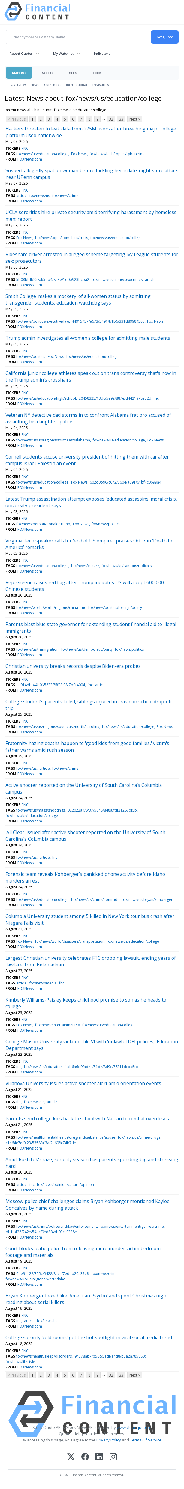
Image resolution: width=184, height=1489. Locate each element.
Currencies (52, 84)
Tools (96, 72)
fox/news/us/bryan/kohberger (147, 899)
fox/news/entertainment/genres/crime (132, 1226)
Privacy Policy (108, 1440)
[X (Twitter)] (71, 1457)
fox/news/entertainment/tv (57, 1024)
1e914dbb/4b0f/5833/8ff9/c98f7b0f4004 (50, 684)
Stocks (47, 72)
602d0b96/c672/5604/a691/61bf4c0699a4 (125, 482)
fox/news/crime (65, 195)
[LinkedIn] (99, 1457)
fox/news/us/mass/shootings (40, 810)
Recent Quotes (21, 53)
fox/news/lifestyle (20, 1361)
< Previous (17, 119)
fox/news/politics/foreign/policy (115, 607)
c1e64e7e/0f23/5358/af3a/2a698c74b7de (41, 1142)
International (76, 84)
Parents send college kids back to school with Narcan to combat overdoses (87, 1118)
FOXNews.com (29, 159)
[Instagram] (113, 1457)
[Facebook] (85, 1457)
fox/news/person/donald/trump (43, 524)
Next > (134, 119)
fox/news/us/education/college (42, 153)
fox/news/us (39, 195)
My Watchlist (63, 53)
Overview (18, 84)
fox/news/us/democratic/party (87, 649)
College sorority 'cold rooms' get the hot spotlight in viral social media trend (88, 1337)
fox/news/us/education (43, 1066)
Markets (19, 72)
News (35, 84)
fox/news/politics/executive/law (42, 321)
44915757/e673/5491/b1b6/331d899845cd (108, 321)
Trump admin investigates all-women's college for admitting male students (87, 338)
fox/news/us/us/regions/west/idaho (35, 1279)
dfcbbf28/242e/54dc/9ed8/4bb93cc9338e (41, 1231)
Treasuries (100, 84)
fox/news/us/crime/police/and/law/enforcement (56, 1226)
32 (111, 119)
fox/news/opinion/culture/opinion (65, 1184)
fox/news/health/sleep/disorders (44, 1356)
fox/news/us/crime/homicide (95, 899)
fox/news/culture (85, 565)
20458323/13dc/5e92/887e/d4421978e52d (115, 398)
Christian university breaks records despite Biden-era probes (73, 666)
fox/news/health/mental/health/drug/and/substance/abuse (65, 1137)
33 (121, 119)
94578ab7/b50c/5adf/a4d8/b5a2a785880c (110, 1356)
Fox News (79, 153)
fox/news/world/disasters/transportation (69, 941)
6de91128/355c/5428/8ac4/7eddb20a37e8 (52, 1273)
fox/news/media (43, 983)
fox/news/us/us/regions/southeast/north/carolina (57, 726)
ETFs (73, 72)
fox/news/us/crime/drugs (139, 1137)
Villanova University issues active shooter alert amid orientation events (83, 1083)
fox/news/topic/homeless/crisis (61, 237)
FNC (25, 148)
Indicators (102, 53)
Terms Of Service (145, 1440)
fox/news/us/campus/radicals (127, 565)
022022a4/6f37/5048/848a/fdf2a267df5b (102, 810)
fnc (156, 398)
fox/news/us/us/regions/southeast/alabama (53, 440)
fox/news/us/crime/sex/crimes (117, 279)
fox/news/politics (30, 356)
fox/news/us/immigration (37, 649)
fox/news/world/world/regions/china (47, 607)
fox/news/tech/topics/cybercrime (118, 153)
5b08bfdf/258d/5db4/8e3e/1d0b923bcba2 (52, 279)
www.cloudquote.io (134, 1427)
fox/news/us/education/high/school (46, 398)
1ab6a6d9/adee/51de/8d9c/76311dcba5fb (101, 1066)
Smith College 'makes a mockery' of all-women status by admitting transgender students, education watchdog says (78, 299)
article (21, 195)
